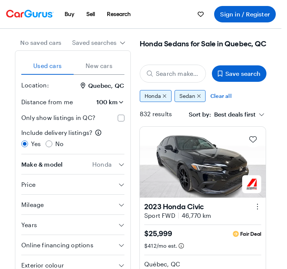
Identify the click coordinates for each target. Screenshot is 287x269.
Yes (36, 143)
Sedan (190, 96)
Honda (156, 96)
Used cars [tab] (47, 65)
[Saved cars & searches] (200, 14)
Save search (239, 73)
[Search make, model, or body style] (173, 74)
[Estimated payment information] (181, 245)
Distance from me (47, 101)
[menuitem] (69, 14)
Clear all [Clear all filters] (221, 96)
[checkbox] (121, 118)
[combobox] (99, 42)
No (59, 143)
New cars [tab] (99, 65)
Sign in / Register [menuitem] (245, 14)
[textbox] (222, 114)
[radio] (24, 143)
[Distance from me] (103, 102)
